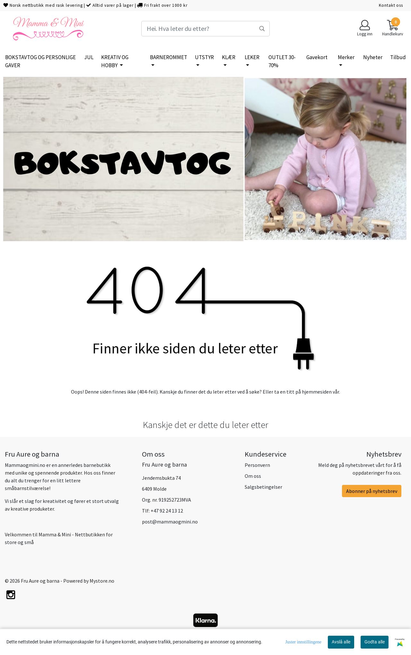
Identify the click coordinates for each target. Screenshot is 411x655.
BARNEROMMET (168, 57)
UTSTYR (204, 57)
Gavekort (317, 57)
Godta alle (374, 641)
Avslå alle (341, 641)
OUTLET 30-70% (282, 61)
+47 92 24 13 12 (167, 510)
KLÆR (228, 57)
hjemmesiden (317, 391)
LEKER (252, 57)
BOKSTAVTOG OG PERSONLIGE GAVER (40, 61)
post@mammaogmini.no (170, 521)
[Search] (205, 28)
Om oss (253, 476)
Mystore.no (102, 581)
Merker (346, 57)
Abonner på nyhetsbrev (371, 491)
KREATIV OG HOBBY (114, 61)
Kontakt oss (391, 5)
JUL (88, 57)
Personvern (257, 465)
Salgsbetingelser (263, 487)
